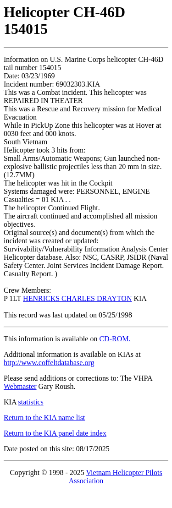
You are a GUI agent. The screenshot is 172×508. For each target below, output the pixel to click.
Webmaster (20, 386)
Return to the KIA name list (44, 417)
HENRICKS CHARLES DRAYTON (77, 298)
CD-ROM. (114, 339)
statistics (31, 402)
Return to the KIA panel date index (55, 433)
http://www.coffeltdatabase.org (49, 362)
